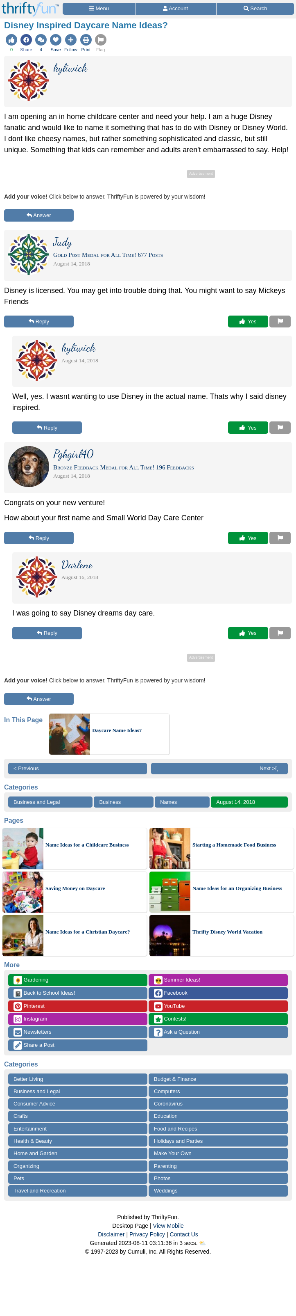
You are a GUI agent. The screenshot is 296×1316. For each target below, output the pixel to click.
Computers (167, 1091)
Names (168, 802)
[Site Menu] (99, 9)
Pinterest (29, 1006)
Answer (39, 215)
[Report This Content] (280, 322)
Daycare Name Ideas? (117, 730)
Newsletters (33, 1032)
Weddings (166, 1191)
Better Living (28, 1079)
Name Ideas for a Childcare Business (87, 845)
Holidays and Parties (178, 1141)
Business (110, 802)
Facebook (171, 993)
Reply (39, 321)
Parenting (165, 1166)
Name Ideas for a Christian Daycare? (87, 932)
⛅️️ (202, 1243)
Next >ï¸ (271, 768)
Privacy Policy (147, 1234)
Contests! (170, 1019)
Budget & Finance (175, 1079)
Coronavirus (168, 1104)
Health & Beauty (33, 1141)
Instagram (30, 1019)
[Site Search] (255, 9)
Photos (162, 1178)
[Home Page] (30, 4)
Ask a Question (177, 1032)
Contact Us (184, 1234)
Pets (19, 1178)
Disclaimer (111, 1234)
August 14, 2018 (235, 802)
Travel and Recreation (40, 1191)
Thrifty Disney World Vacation (227, 932)
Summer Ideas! (177, 980)
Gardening (31, 980)
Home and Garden (35, 1153)
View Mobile (168, 1225)
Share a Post (34, 1045)
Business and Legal (37, 802)
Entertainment (30, 1129)
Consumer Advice (34, 1104)
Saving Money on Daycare (75, 888)
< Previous (26, 768)
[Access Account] (176, 9)
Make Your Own (173, 1153)
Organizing (26, 1166)
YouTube (169, 1006)
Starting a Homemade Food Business (234, 845)
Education (166, 1116)
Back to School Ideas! (44, 993)
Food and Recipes (175, 1129)
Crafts (21, 1116)
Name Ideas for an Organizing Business (237, 888)
